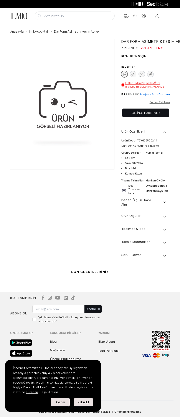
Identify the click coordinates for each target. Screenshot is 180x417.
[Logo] (18, 16)
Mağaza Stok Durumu (155, 94)
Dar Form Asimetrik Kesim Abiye (76, 31)
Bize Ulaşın (106, 341)
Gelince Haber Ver (145, 113)
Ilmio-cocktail (38, 31)
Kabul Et (83, 402)
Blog (53, 341)
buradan (32, 392)
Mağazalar (58, 350)
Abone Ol (93, 309)
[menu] (165, 15)
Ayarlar (60, 402)
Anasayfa (17, 31)
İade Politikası (109, 351)
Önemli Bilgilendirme (65, 359)
